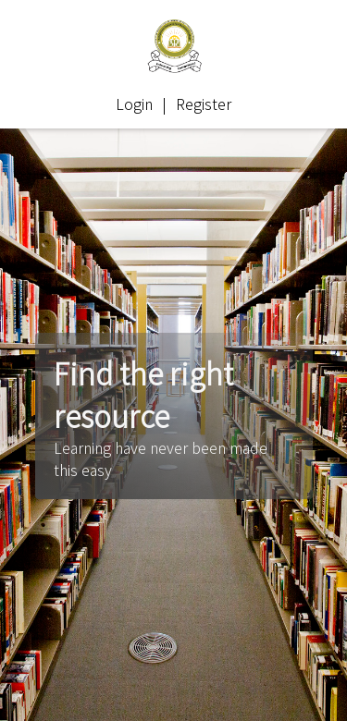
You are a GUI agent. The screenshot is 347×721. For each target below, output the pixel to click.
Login (134, 103)
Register (203, 103)
